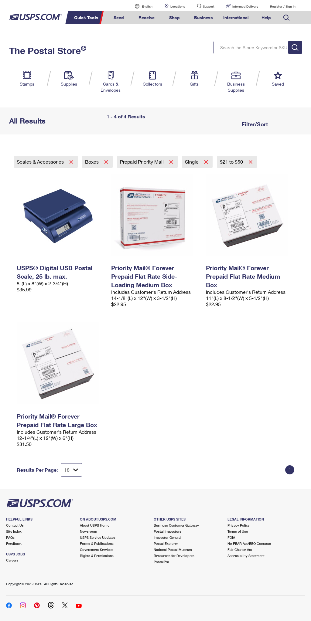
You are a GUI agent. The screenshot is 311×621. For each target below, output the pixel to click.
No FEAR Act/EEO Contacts (249, 543)
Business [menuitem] (203, 17)
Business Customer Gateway (176, 525)
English (140, 6)
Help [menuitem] (266, 17)
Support (208, 6)
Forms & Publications (97, 543)
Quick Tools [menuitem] (86, 17)
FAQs (10, 537)
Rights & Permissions (97, 556)
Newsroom (88, 531)
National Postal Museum (173, 549)
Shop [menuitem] (174, 17)
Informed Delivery (245, 6)
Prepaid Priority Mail (142, 162)
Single (192, 162)
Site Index (14, 531)
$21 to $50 (232, 162)
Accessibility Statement (246, 556)
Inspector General (167, 537)
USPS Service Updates (97, 537)
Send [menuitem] (119, 17)
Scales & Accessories (41, 162)
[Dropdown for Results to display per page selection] (71, 470)
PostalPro (161, 562)
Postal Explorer (166, 543)
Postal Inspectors (167, 531)
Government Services (96, 549)
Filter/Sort (254, 124)
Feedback (14, 543)
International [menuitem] (236, 17)
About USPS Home (94, 525)
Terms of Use (237, 531)
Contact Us (15, 525)
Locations (177, 6)
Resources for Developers (174, 556)
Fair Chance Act (239, 549)
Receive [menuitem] (146, 17)
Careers (12, 560)
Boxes (92, 162)
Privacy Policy (238, 525)
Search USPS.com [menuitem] (286, 17)
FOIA (231, 537)
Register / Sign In (283, 6)
